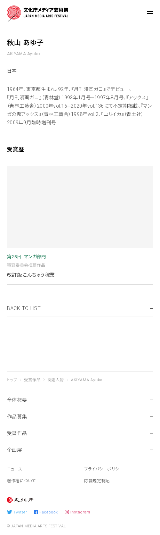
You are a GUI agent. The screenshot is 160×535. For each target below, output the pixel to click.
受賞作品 (32, 380)
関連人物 (56, 380)
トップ (12, 380)
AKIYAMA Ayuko (86, 380)
